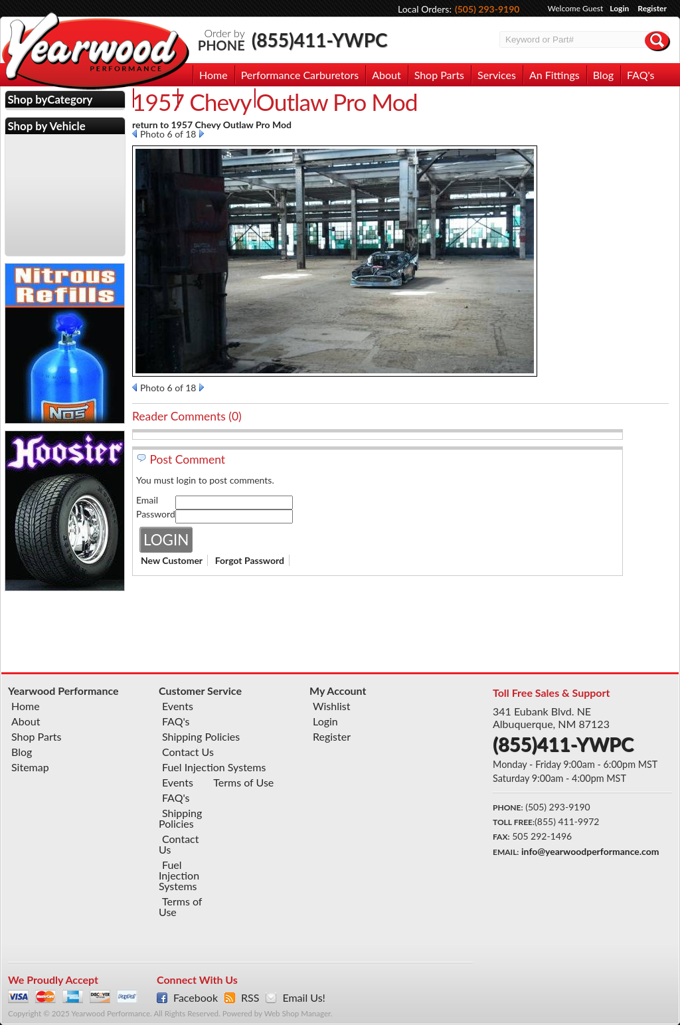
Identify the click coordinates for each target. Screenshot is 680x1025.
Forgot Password (249, 560)
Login (619, 8)
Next (201, 134)
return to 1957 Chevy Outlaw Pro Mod (212, 124)
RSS (250, 997)
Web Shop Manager (297, 1013)
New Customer (172, 560)
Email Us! (303, 997)
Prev (134, 134)
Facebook (195, 997)
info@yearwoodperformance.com (590, 851)
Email (147, 500)
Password (155, 513)
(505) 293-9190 (487, 9)
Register (652, 8)
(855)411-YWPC (320, 40)
